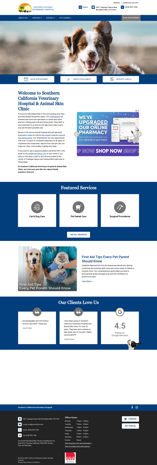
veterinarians (54, 116)
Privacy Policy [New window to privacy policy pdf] (22, 462)
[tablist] (108, 158)
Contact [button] (50, 18)
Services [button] (37, 18)
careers (130, 419)
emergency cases (25, 135)
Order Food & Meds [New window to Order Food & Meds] (78, 79)
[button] (136, 111)
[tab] (105, 158)
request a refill (121, 79)
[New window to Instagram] (136, 408)
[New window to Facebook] (132, 408)
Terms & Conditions (33, 462)
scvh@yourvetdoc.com (36, 153)
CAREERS (116, 3)
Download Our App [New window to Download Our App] (130, 3)
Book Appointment (131, 18)
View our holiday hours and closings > (77, 446)
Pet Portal (130, 426)
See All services (78, 234)
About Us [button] (23, 18)
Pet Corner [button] (65, 18)
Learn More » (87, 281)
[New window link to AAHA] (71, 457)
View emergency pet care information (78, 443)
